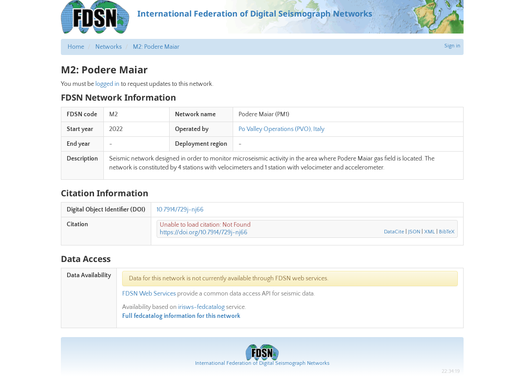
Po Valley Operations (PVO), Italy (281, 129)
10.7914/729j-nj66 (180, 209)
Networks (108, 47)
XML (429, 232)
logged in (107, 84)
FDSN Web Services (149, 293)
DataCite (394, 232)
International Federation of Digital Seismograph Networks (262, 363)
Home (76, 47)
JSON (414, 232)
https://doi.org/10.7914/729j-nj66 (203, 232)
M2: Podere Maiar (156, 47)
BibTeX (447, 232)
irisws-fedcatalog (201, 307)
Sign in (452, 46)
